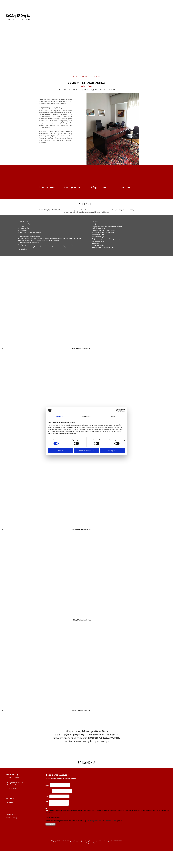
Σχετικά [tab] (113, 416)
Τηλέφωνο (49, 791)
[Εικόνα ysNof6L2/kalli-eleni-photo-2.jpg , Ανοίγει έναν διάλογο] (47, 710)
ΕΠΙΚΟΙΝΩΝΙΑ (95, 76)
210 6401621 (10, 802)
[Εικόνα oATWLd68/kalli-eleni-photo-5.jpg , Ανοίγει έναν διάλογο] (47, 349)
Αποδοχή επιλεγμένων (86, 450)
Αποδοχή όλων (112, 450)
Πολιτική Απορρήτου (95, 821)
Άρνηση (60, 450)
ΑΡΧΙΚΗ (75, 76)
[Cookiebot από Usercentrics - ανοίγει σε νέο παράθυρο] (117, 410)
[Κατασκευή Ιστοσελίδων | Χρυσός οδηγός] (2, 846)
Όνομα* (48, 785)
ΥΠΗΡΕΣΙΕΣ (84, 76)
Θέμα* (47, 801)
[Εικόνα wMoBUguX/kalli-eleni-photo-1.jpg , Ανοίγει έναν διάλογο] (47, 620)
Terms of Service (110, 821)
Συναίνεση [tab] (59, 416)
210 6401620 (10, 799)
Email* (47, 796)
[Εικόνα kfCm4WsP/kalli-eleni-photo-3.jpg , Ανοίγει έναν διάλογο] (47, 529)
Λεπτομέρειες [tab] (86, 416)
